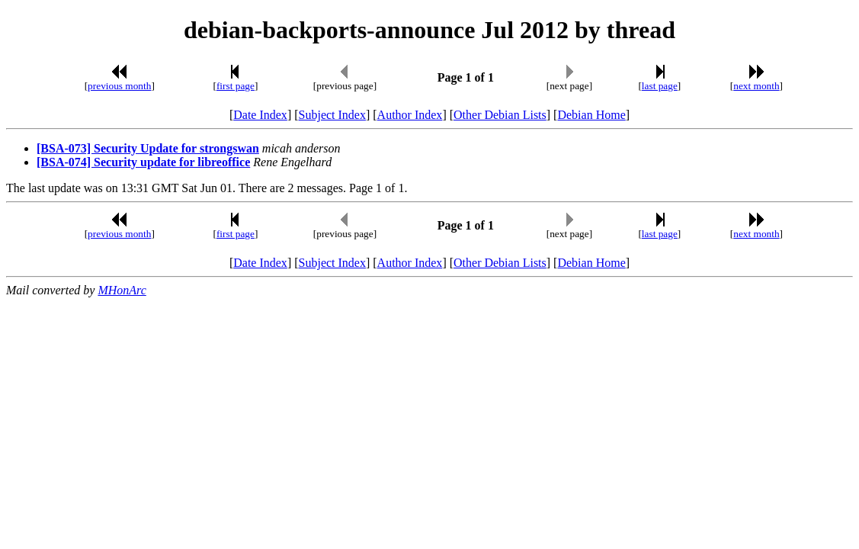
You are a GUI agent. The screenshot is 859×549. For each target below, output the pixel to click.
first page (235, 86)
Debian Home (591, 114)
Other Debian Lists (500, 114)
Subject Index (332, 114)
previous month (119, 86)
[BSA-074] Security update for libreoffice (143, 162)
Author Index (410, 114)
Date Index (260, 114)
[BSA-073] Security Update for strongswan (148, 148)
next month (756, 86)
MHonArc (122, 290)
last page (660, 86)
